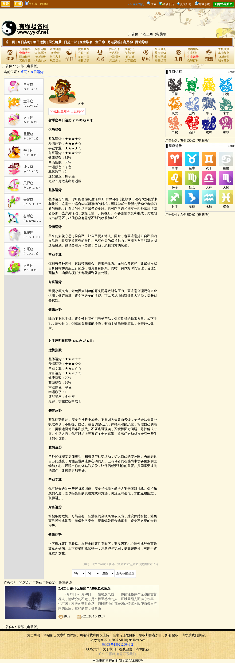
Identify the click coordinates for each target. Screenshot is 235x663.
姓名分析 (115, 49)
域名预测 (223, 60)
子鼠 (175, 94)
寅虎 (209, 94)
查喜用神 (40, 52)
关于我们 (109, 649)
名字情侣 (130, 60)
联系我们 (129, 654)
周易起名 (115, 60)
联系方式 (92, 649)
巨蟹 (226, 168)
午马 (209, 113)
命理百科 (193, 60)
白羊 (175, 168)
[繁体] (44, 4)
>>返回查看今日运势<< (67, 111)
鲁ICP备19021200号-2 (117, 644)
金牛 (192, 168)
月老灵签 (114, 42)
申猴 (175, 132)
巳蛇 (192, 113)
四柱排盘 (55, 49)
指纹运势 (40, 56)
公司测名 (115, 56)
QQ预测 (223, 56)
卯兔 (226, 94)
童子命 (100, 42)
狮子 (175, 187)
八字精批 (25, 49)
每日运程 (160, 60)
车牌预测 (223, 52)
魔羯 (192, 206)
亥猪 (226, 132)
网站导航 (141, 42)
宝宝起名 (130, 52)
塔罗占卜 (55, 56)
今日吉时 (24, 42)
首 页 (10, 42)
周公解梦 (55, 42)
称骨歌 (55, 52)
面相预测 (25, 56)
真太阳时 (185, 4)
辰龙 (175, 113)
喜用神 (128, 42)
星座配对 (160, 56)
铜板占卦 (40, 60)
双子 (209, 168)
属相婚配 (193, 49)
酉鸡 (192, 132)
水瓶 (209, 206)
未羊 (226, 113)
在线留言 (125, 649)
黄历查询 (83, 49)
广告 (102, 654)
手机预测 (223, 49)
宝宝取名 (86, 42)
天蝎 (226, 187)
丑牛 (192, 94)
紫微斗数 (25, 60)
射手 (175, 206)
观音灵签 (55, 60)
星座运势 (160, 52)
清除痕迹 (142, 649)
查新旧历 (168, 4)
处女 (192, 187)
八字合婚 (40, 49)
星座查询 (160, 49)
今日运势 (36, 72)
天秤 (209, 187)
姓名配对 (115, 52)
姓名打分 (130, 49)
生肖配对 (193, 52)
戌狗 (209, 132)
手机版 (31, 4)
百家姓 (130, 56)
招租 (112, 654)
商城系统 (204, 4)
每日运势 (39, 42)
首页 (23, 72)
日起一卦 (70, 42)
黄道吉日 (83, 56)
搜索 (153, 4)
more (231, 71)
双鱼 (226, 206)
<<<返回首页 (136, 4)
